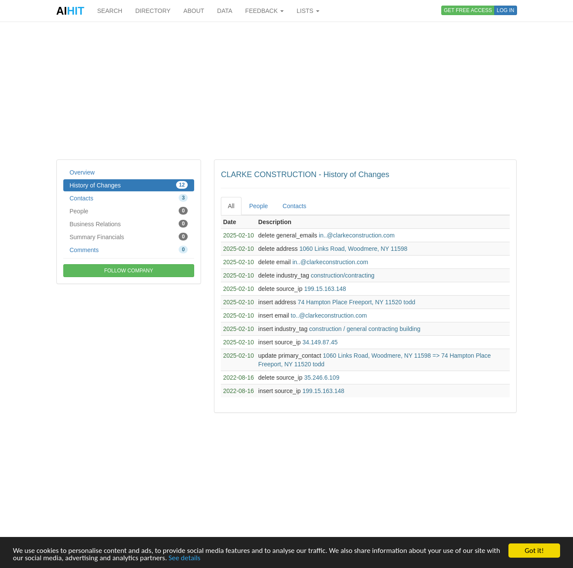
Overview (82, 172)
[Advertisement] (286, 90)
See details (185, 558)
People (129, 211)
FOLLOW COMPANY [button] (128, 271)
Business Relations (129, 224)
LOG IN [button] (505, 10)
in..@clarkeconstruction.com (357, 235)
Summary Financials (129, 236)
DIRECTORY (152, 10)
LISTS (308, 10)
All (231, 206)
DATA (224, 10)
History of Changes (129, 185)
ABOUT (193, 10)
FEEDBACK (264, 10)
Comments (129, 249)
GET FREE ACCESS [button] (468, 10)
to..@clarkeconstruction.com (329, 315)
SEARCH (109, 10)
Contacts (129, 198)
